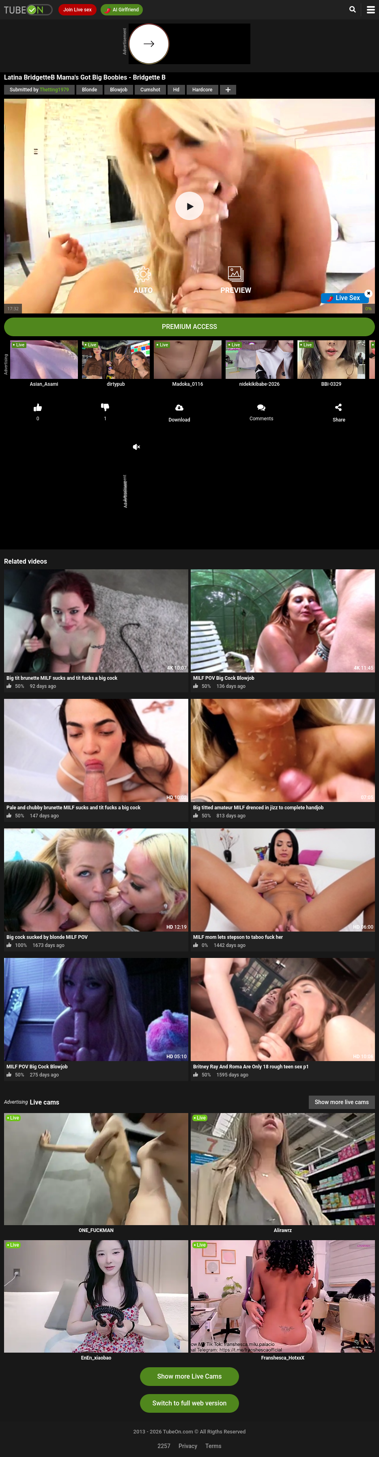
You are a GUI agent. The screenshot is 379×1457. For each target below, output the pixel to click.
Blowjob (118, 90)
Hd (176, 90)
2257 (163, 1446)
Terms (213, 1446)
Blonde (89, 90)
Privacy (188, 1446)
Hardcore (202, 90)
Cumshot (150, 90)
